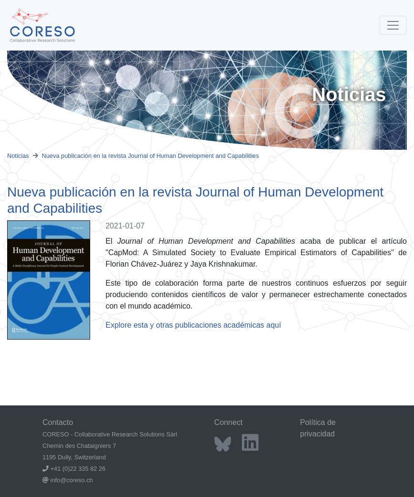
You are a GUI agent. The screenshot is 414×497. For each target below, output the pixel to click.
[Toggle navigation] (393, 25)
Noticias (18, 155)
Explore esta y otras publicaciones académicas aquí (193, 325)
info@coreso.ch (72, 480)
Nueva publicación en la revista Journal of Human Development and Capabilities (150, 155)
